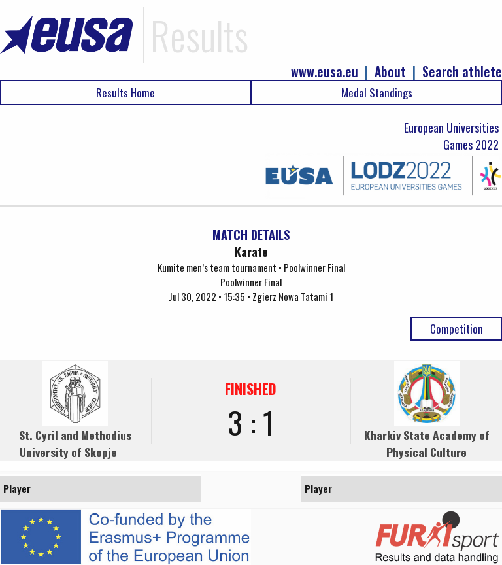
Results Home (125, 92)
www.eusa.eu (324, 71)
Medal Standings (376, 92)
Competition (456, 328)
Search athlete (462, 71)
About (390, 71)
